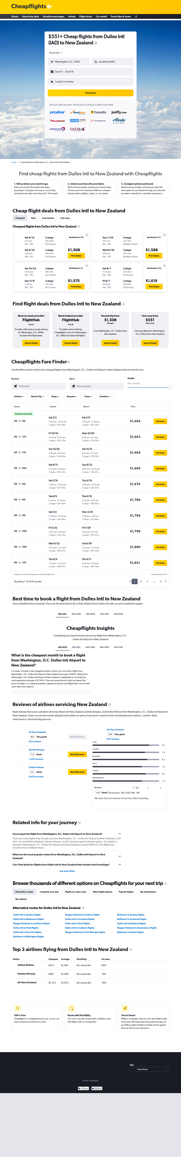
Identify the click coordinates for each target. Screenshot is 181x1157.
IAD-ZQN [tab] (76, 614)
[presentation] (95, 43)
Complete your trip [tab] (49, 892)
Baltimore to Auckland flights (131, 919)
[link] (31, 343)
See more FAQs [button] (67, 871)
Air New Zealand (37, 732)
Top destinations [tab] (148, 892)
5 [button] (161, 581)
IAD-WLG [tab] (90, 614)
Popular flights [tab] (126, 892)
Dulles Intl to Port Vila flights (27, 932)
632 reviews (35, 741)
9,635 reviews (36, 776)
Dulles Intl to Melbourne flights (28, 919)
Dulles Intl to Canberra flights (79, 928)
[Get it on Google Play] (83, 1089)
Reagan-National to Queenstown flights (137, 928)
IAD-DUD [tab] (118, 614)
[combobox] (56, 53)
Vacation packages (53, 17)
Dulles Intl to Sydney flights (27, 914)
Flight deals (85, 17)
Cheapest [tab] (20, 218)
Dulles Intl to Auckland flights (79, 919)
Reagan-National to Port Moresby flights (85, 932)
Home (14, 17)
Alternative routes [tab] (24, 892)
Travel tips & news (121, 17)
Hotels (72, 17)
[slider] (171, 387)
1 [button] (134, 581)
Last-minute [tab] (48, 218)
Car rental (101, 17)
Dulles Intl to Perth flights (25, 928)
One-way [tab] (65, 218)
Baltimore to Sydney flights (130, 914)
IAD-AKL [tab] (62, 614)
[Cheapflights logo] (28, 6)
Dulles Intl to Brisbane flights (131, 923)
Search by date (30, 17)
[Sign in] (136, 17)
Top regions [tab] (21, 899)
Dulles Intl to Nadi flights (77, 923)
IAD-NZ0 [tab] (62, 647)
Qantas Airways (37, 749)
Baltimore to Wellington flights (28, 936)
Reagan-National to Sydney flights (82, 914)
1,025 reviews (36, 759)
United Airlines (36, 767)
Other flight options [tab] (102, 892)
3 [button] (147, 581)
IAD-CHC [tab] (104, 614)
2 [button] (141, 581)
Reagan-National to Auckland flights (31, 923)
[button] (69, 62)
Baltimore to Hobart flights (130, 932)
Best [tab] (33, 218)
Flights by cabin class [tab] (75, 892)
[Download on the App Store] (97, 1089)
